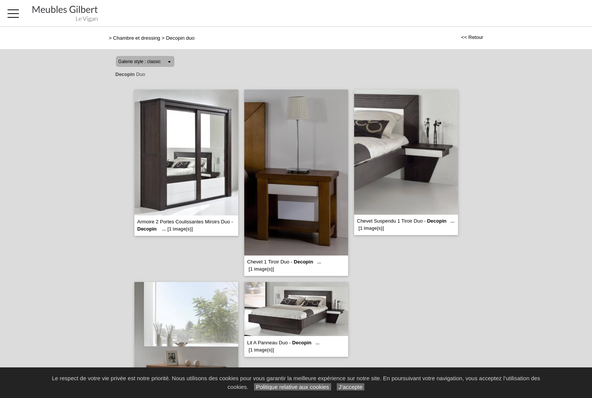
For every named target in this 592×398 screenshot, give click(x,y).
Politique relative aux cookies (292, 387)
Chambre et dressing (136, 38)
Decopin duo (180, 38)
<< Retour (472, 37)
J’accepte (350, 387)
